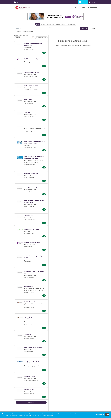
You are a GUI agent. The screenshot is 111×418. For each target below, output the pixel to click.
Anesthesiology (28, 286)
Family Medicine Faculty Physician (33, 347)
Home (77, 8)
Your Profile (92, 8)
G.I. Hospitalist (28, 334)
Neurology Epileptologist (31, 187)
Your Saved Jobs (71, 24)
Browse (43, 24)
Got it (107, 414)
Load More (31, 402)
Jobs (83, 8)
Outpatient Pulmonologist (31, 72)
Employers (92, 2)
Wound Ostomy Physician (31, 173)
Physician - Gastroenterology (32, 242)
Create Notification (41, 37)
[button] (92, 28)
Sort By (17, 37)
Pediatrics (26, 126)
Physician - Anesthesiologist (32, 59)
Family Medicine (28, 99)
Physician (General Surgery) (31, 301)
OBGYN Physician (28, 215)
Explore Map (50, 24)
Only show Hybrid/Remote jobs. (25, 31)
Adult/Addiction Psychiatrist (31, 229)
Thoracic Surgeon (29, 389)
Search (37, 24)
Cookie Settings (99, 414)
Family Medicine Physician (31, 85)
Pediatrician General (29, 376)
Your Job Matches (60, 24)
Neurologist (27, 112)
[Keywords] (31, 28)
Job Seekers (83, 2)
